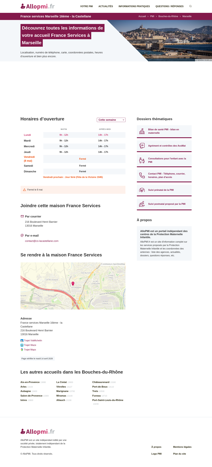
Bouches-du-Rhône (168, 16)
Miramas (64, 395)
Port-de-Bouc (103, 386)
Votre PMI (86, 6)
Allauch (63, 400)
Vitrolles (64, 386)
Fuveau (99, 395)
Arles (27, 386)
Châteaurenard (104, 382)
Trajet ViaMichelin (31, 340)
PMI (152, 16)
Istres (27, 400)
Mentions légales (182, 447)
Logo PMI (156, 454)
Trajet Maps (28, 349)
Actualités (106, 6)
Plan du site (179, 454)
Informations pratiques (134, 6)
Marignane (65, 391)
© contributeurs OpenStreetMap (113, 264)
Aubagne (29, 391)
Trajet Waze (28, 345)
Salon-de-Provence (35, 395)
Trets (98, 391)
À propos (156, 447)
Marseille (186, 16)
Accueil (142, 16)
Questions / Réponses (169, 6)
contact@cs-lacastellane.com (41, 241)
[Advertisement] (73, 93)
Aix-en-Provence (33, 382)
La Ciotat (64, 382)
